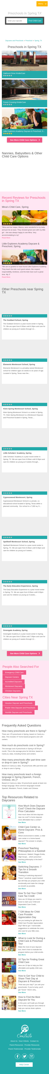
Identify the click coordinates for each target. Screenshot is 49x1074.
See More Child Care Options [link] (25, 140)
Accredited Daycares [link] (13, 682)
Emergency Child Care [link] (14, 672)
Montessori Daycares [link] (13, 686)
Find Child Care (35, 21)
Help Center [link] (24, 1065)
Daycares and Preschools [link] (14, 41)
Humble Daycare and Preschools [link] (18, 712)
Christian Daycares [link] (13, 691)
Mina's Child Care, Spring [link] (15, 207)
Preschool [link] (28, 41)
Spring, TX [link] (38, 41)
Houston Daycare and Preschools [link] (18, 703)
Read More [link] (6, 238)
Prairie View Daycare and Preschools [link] (20, 708)
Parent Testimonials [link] (15, 1049)
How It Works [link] (24, 1041)
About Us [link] (13, 1041)
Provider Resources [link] (31, 1045)
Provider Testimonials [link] (32, 1049)
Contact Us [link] (34, 1041)
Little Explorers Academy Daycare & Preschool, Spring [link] (21, 245)
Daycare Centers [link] (12, 677)
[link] (11, 4)
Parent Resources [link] (16, 1045)
